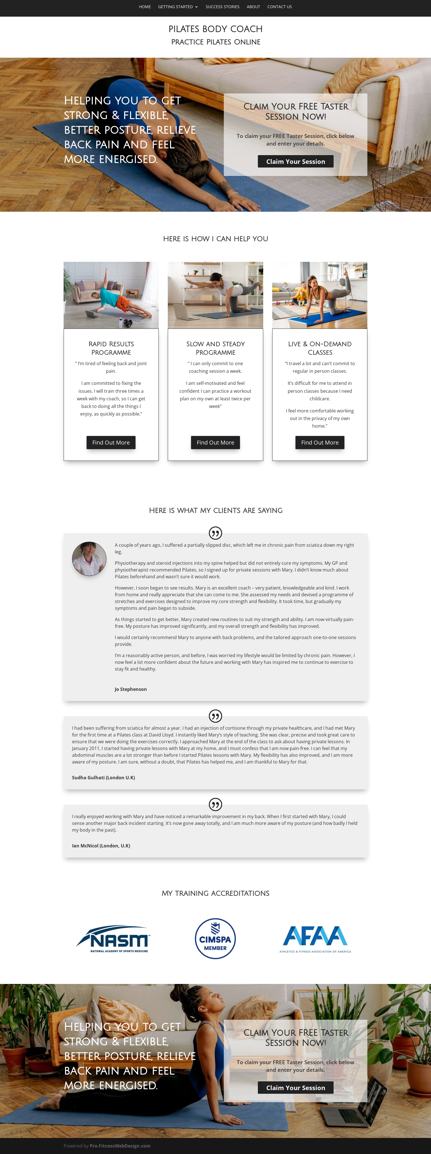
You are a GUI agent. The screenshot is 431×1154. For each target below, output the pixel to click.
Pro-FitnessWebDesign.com (120, 1146)
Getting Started (175, 7)
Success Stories (223, 7)
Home (145, 7)
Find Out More (111, 442)
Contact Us (279, 7)
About (253, 7)
